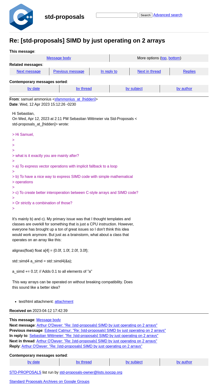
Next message (29, 71)
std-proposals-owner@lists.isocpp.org (90, 372)
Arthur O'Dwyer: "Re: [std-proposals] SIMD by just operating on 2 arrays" (97, 325)
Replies (189, 71)
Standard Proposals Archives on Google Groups (49, 382)
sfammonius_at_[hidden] (75, 99)
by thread (84, 89)
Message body (59, 58)
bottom (174, 58)
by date (33, 89)
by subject (134, 89)
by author (184, 89)
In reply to (109, 71)
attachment (64, 302)
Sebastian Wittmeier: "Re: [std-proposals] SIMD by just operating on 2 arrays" (93, 336)
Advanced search (167, 15)
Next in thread (149, 71)
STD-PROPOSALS (25, 372)
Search (146, 15)
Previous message (68, 71)
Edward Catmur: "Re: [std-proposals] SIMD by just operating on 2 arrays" (105, 330)
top (163, 58)
